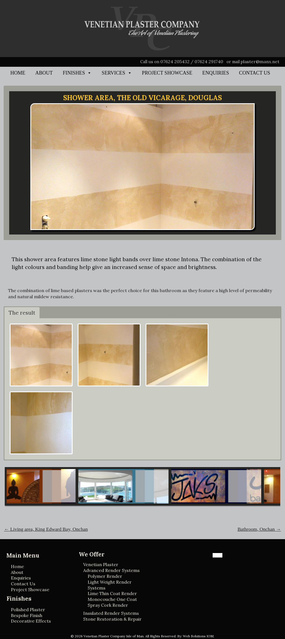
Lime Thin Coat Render (112, 593)
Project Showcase (167, 73)
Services (113, 73)
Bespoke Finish (26, 615)
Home (17, 73)
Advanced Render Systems (111, 570)
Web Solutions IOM (198, 636)
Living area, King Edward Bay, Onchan (46, 529)
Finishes (74, 73)
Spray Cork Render (108, 605)
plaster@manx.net (260, 61)
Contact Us (254, 73)
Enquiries (215, 73)
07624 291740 (209, 61)
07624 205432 (175, 61)
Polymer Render (105, 576)
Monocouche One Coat (112, 599)
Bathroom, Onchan (259, 529)
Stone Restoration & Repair (112, 619)
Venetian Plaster (100, 564)
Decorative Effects (31, 621)
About (44, 73)
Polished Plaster (28, 609)
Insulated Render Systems (111, 613)
